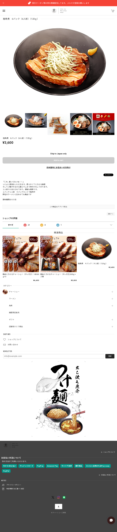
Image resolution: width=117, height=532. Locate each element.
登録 (109, 356)
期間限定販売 (14, 313)
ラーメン (12, 299)
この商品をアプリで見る (58, 207)
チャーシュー (14, 292)
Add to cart (58, 160)
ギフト (11, 320)
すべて (10, 225)
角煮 (11, 306)
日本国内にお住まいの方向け (58, 167)
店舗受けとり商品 (16, 327)
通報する (111, 214)
